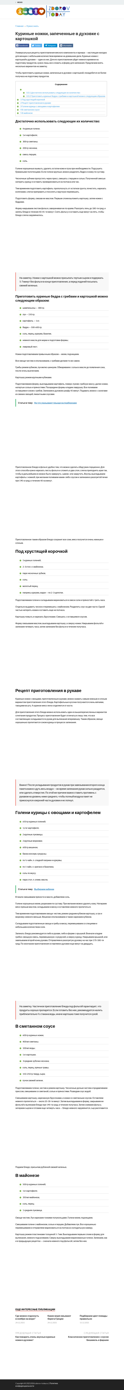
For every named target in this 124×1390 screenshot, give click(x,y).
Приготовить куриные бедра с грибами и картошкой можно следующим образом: (65, 96)
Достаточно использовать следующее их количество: (53, 92)
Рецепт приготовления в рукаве (35, 103)
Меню (20, 2)
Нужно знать (32, 26)
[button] (22, 45)
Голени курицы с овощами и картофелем (40, 106)
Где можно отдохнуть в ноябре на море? (27, 1317)
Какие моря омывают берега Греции (59, 1317)
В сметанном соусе (30, 109)
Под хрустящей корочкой (32, 99)
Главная (19, 26)
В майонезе (26, 113)
